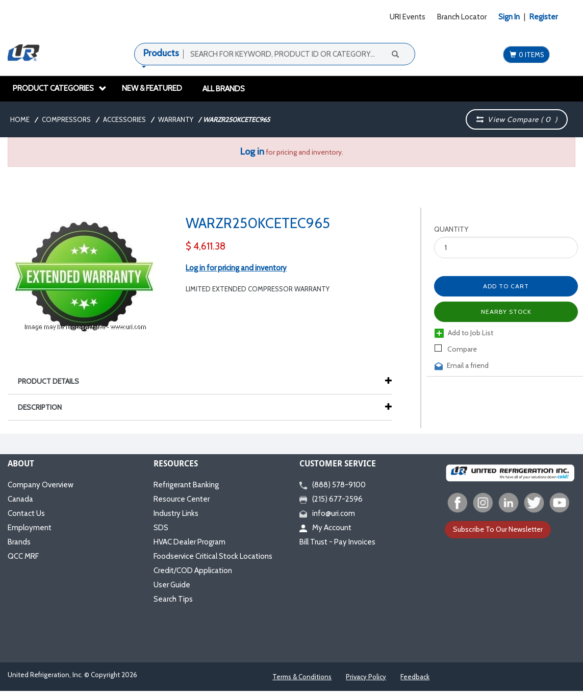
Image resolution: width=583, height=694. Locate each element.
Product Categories (60, 88)
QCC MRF (23, 556)
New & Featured (152, 88)
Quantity (451, 229)
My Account (325, 527)
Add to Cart (506, 286)
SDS (161, 527)
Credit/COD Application (193, 570)
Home (20, 119)
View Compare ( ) (517, 119)
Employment (30, 527)
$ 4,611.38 (205, 246)
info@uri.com (327, 513)
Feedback (414, 677)
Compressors (66, 119)
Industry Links (176, 513)
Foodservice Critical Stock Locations (213, 556)
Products (161, 53)
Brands (19, 542)
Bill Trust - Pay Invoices (337, 542)
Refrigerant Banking (186, 484)
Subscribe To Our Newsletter (498, 529)
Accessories (124, 119)
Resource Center (182, 499)
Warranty (175, 119)
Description (45, 407)
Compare (456, 349)
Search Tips (173, 599)
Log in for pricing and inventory (236, 267)
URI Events (407, 16)
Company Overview (40, 484)
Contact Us (26, 513)
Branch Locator (462, 16)
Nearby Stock (506, 311)
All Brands (223, 88)
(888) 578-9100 (332, 484)
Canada (20, 499)
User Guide (172, 584)
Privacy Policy (366, 677)
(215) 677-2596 (331, 499)
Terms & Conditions (302, 677)
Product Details (53, 381)
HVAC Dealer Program (189, 542)
